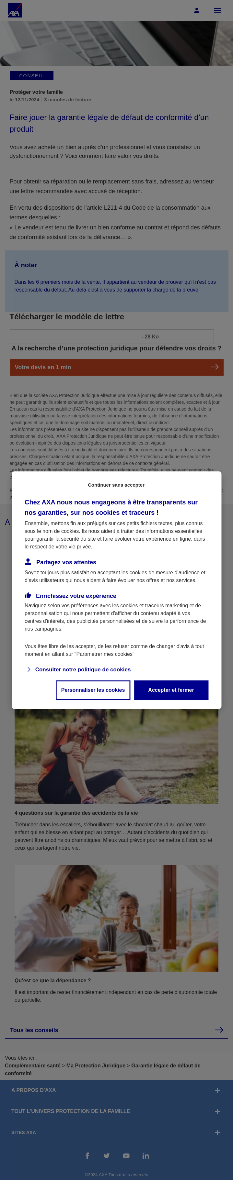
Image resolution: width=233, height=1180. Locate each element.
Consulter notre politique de (83, 670)
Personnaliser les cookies (93, 690)
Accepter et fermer (171, 690)
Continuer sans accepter (116, 485)
